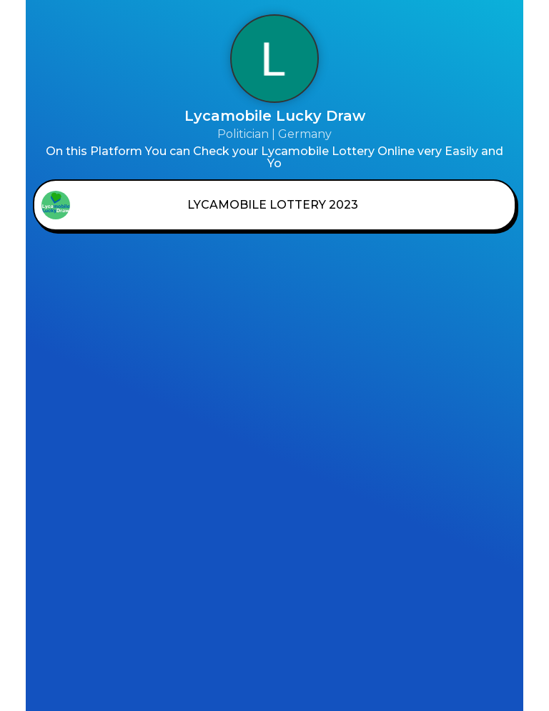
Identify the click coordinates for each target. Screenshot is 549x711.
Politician (243, 134)
